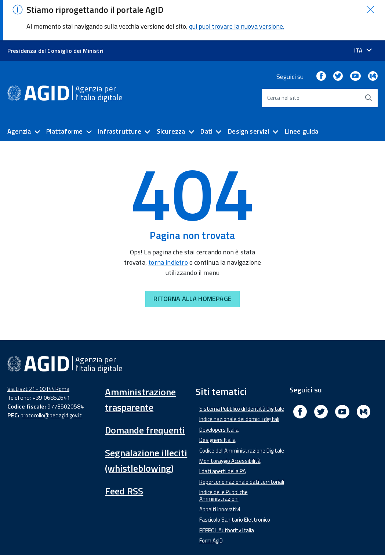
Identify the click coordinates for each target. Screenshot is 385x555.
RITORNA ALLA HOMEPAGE (192, 265)
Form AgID (211, 507)
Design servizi (248, 98)
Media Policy (197, 544)
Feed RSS (124, 457)
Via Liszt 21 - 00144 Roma (38, 355)
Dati (206, 98)
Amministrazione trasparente (140, 366)
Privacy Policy (284, 544)
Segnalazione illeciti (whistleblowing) (146, 427)
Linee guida (302, 98)
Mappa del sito (332, 544)
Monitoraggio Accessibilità (230, 427)
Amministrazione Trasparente (132, 544)
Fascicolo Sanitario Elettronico (234, 486)
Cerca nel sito (283, 65)
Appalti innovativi (219, 476)
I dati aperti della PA (222, 438)
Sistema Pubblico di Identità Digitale (241, 375)
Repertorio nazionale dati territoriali (241, 448)
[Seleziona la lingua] (363, 17)
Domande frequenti (145, 396)
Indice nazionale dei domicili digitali (239, 386)
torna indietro (168, 229)
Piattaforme (64, 98)
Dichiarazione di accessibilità (46, 544)
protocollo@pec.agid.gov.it (51, 382)
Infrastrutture (119, 98)
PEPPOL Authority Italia (226, 497)
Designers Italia (217, 406)
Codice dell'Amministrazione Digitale (241, 417)
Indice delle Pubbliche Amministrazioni (223, 461)
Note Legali (240, 544)
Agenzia (19, 98)
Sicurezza (171, 98)
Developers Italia (219, 396)
